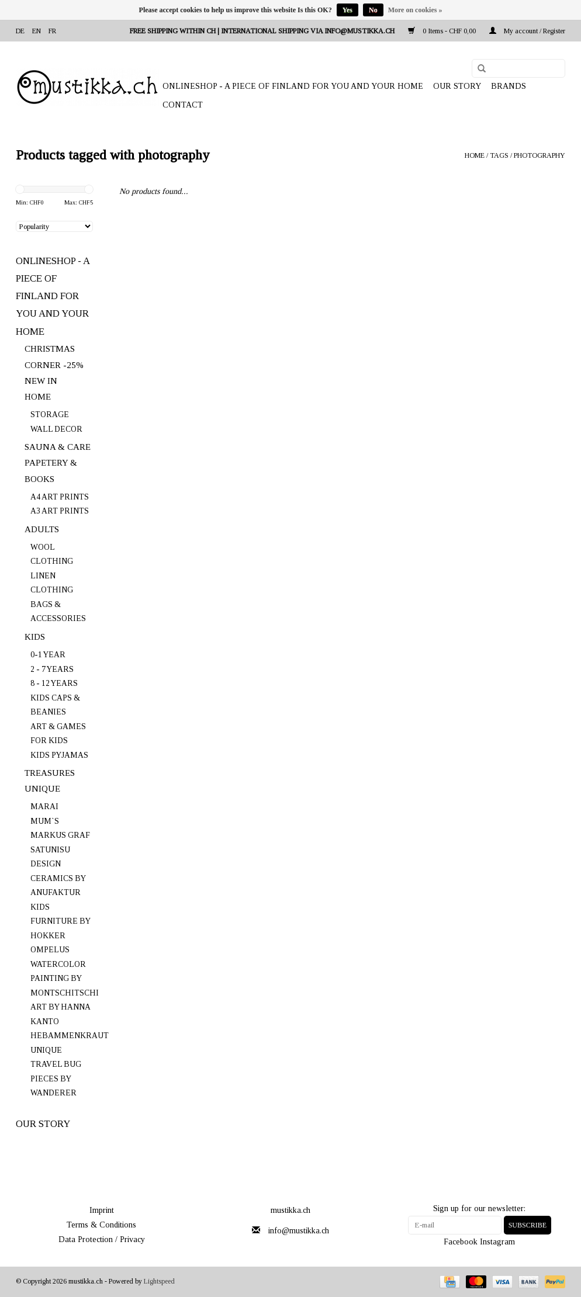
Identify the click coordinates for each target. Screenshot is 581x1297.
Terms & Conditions (101, 1224)
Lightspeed (159, 1281)
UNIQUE (42, 788)
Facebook (461, 1241)
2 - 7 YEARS (52, 669)
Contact (182, 104)
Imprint (101, 1210)
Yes (347, 10)
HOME (38, 396)
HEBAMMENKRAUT (69, 1035)
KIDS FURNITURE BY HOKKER (60, 921)
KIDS (35, 636)
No (373, 10)
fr (52, 31)
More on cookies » (415, 10)
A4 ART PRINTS (59, 497)
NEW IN (41, 381)
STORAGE (49, 414)
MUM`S (44, 821)
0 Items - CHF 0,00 (443, 31)
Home (475, 155)
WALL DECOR (56, 429)
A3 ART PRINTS (59, 511)
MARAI (44, 806)
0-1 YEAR (47, 654)
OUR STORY (457, 86)
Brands (508, 86)
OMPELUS (50, 949)
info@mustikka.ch (298, 1230)
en (36, 31)
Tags (499, 155)
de (20, 31)
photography (539, 155)
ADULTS (42, 529)
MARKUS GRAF (60, 835)
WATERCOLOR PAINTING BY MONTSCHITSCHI (64, 978)
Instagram (497, 1241)
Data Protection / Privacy (101, 1239)
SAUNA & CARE (58, 447)
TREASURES (50, 773)
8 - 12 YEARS (54, 683)
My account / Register (527, 31)
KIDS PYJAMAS (59, 755)
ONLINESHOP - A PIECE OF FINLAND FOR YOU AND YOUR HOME (292, 86)
